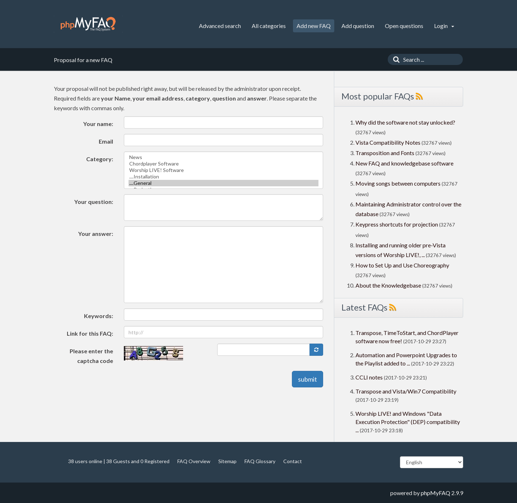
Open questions (404, 25)
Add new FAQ (314, 25)
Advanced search (220, 25)
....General (223, 183)
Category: (99, 158)
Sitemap (227, 461)
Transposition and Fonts (384, 152)
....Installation (223, 176)
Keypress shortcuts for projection (396, 224)
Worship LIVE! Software (223, 170)
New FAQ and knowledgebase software (404, 163)
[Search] (394, 59)
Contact (292, 461)
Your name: (98, 123)
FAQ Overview (193, 461)
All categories (269, 25)
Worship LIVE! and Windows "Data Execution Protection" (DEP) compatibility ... (407, 421)
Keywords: (98, 315)
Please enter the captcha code (91, 356)
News (223, 157)
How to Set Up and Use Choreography (402, 265)
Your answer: (95, 233)
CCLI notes (369, 377)
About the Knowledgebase (388, 285)
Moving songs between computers (398, 183)
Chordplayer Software (223, 163)
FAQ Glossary (259, 461)
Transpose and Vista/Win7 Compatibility (405, 391)
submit (307, 379)
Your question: (93, 201)
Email (106, 141)
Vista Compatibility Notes (387, 142)
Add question (357, 25)
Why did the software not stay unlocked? (405, 122)
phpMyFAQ (435, 492)
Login (444, 25)
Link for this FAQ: (90, 333)
